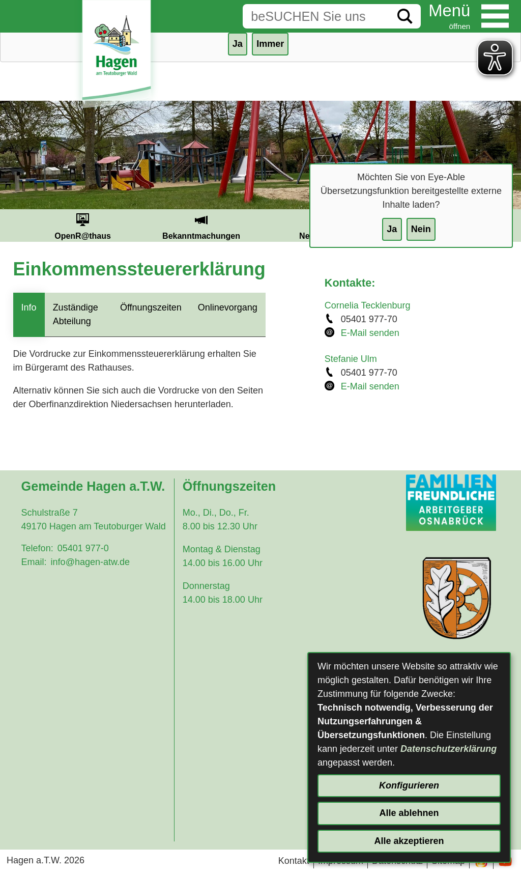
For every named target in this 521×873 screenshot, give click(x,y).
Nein (421, 229)
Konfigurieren (409, 785)
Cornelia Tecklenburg (368, 305)
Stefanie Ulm (351, 359)
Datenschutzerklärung (448, 749)
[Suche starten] (405, 16)
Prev (11, 225)
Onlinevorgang (227, 307)
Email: (34, 562)
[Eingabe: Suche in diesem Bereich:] (316, 16)
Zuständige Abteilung (75, 314)
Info (29, 307)
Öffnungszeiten (151, 307)
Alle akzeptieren (409, 841)
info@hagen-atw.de (90, 562)
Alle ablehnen (409, 813)
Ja (392, 229)
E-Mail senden (370, 333)
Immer (270, 44)
